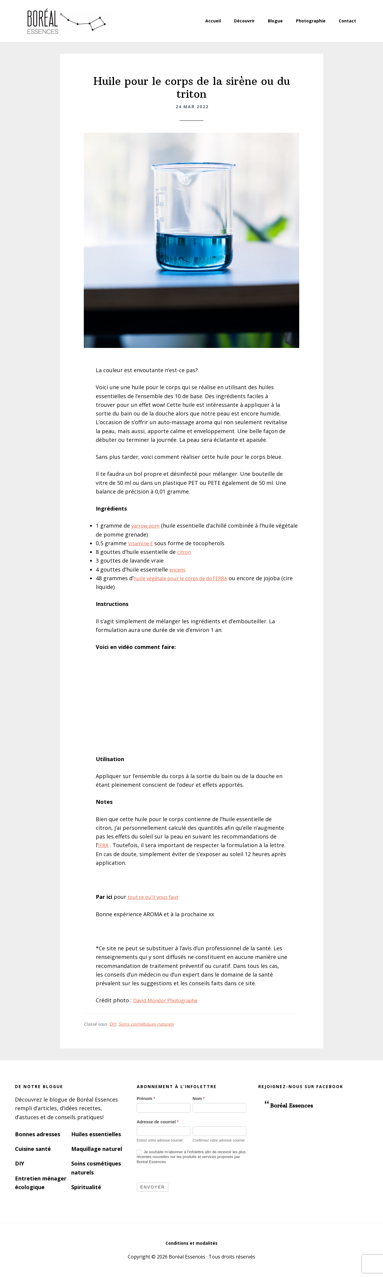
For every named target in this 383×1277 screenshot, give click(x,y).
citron (185, 551)
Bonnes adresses (37, 1134)
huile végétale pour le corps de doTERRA (185, 578)
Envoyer (152, 1187)
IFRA (103, 845)
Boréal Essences (66, 21)
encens (178, 569)
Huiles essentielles (96, 1134)
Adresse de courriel (158, 1121)
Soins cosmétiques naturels (146, 1024)
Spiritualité (86, 1187)
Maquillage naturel (96, 1148)
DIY (113, 1024)
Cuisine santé (33, 1148)
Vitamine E (142, 543)
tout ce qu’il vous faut (156, 896)
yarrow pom (147, 525)
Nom (199, 1098)
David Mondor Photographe (169, 1000)
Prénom (146, 1098)
